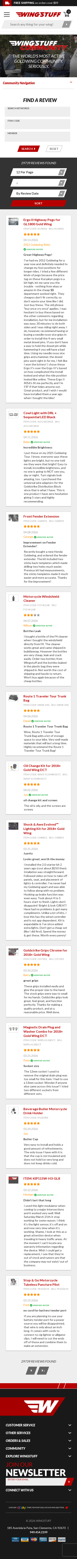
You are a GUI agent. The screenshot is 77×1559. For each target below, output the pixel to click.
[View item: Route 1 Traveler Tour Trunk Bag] (13, 698)
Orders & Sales (18, 1440)
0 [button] (68, 11)
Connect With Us (19, 1490)
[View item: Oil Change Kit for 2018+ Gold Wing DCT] (13, 767)
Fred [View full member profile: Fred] (26, 1305)
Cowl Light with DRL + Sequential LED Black (40, 415)
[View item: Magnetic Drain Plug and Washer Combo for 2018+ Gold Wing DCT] (13, 1029)
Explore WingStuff (21, 1456)
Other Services (18, 1433)
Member (12, 133)
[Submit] (69, 1482)
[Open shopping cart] (68, 14)
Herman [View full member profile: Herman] (28, 1194)
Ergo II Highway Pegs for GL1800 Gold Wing (41, 222)
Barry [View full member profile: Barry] (26, 975)
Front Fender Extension (41, 516)
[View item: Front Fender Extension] (13, 518)
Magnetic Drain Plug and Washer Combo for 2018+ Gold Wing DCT (43, 1031)
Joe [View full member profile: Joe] (25, 794)
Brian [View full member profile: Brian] (26, 442)
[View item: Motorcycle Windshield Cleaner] (13, 598)
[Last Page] (43, 1371)
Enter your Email (18, 1479)
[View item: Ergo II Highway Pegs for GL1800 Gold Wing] (13, 221)
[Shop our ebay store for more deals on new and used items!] (38, 1507)
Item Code (14, 120)
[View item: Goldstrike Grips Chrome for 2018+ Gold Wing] (13, 952)
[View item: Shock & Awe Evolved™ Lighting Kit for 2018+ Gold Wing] (13, 826)
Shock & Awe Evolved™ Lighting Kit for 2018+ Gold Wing (43, 828)
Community (15, 1448)
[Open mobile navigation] (7, 14)
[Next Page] (31, 1371)
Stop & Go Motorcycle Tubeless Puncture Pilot (41, 1282)
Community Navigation (19, 83)
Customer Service (20, 1425)
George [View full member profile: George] (28, 536)
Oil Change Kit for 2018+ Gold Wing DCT (42, 768)
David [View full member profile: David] (27, 721)
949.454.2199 (38, 1532)
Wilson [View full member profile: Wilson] (27, 625)
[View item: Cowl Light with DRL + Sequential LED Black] (13, 414)
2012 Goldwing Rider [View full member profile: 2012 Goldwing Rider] (36, 244)
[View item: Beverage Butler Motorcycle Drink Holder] (13, 1110)
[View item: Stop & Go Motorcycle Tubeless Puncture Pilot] (13, 1282)
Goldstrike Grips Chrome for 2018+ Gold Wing (45, 952)
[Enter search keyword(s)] (33, 24)
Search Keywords (18, 108)
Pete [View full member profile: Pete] (26, 1060)
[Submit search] (66, 24)
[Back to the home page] (38, 14)
